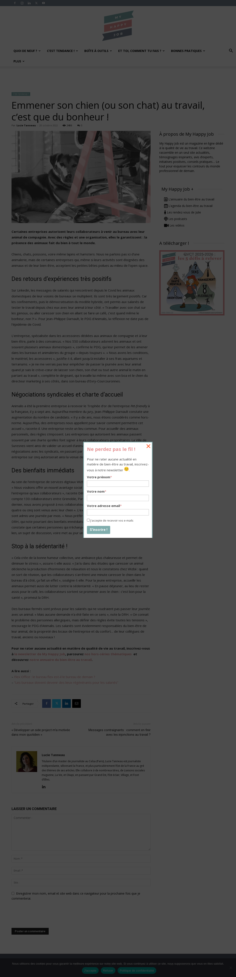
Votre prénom (99, 477)
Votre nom (96, 491)
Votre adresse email (104, 506)
